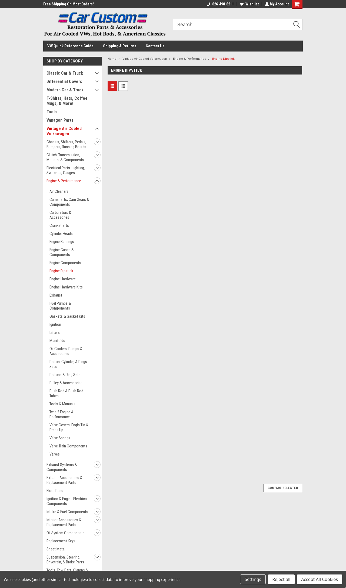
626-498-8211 (219, 4)
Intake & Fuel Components (67, 511)
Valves (54, 454)
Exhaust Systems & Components (61, 467)
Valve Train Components (68, 446)
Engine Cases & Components (61, 252)
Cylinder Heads (61, 233)
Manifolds (57, 340)
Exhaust (55, 295)
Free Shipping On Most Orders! (68, 4)
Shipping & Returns (119, 46)
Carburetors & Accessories (60, 215)
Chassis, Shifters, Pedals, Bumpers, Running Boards (66, 144)
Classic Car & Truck (64, 73)
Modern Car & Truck (65, 89)
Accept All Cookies (319, 579)
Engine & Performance (63, 180)
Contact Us (155, 46)
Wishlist (248, 4)
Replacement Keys (60, 541)
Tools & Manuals (62, 403)
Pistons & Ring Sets (65, 374)
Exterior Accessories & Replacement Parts (64, 480)
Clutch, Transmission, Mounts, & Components (65, 157)
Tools (51, 111)
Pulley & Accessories (65, 382)
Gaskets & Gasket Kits (67, 316)
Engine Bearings (61, 241)
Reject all (281, 579)
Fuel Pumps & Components (60, 306)
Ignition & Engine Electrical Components (67, 501)
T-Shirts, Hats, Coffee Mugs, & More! (67, 101)
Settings (253, 579)
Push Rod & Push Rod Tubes (66, 393)
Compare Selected (283, 488)
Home (112, 59)
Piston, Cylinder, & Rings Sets (68, 364)
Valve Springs (59, 438)
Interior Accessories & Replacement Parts (63, 522)
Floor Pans (54, 490)
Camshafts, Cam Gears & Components (69, 202)
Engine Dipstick (61, 270)
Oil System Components (65, 532)
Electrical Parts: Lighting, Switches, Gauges (65, 170)
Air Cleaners (58, 191)
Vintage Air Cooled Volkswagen (64, 131)
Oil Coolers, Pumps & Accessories (65, 351)
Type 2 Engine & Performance (61, 414)
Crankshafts (59, 225)
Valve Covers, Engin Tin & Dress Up (68, 427)
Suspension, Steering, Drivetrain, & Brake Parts (65, 559)
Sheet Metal (55, 549)
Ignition (55, 324)
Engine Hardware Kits (66, 287)
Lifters (54, 332)
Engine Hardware (62, 279)
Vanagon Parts (60, 120)
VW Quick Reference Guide (70, 46)
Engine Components (65, 262)
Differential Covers (64, 81)
